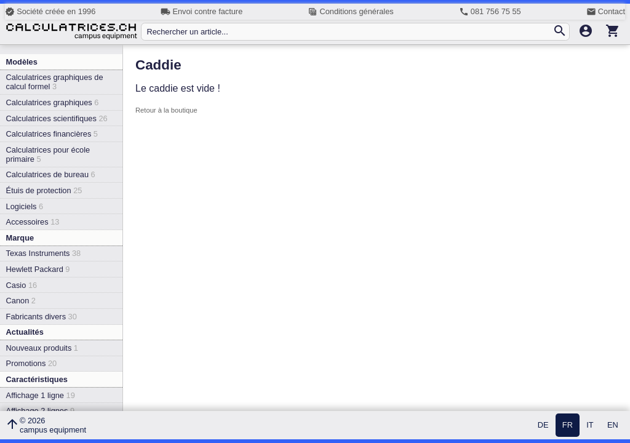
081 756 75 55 (490, 12)
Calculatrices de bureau (50, 174)
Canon (21, 300)
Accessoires (33, 221)
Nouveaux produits (42, 348)
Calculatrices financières (52, 133)
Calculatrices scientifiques (57, 118)
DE (543, 425)
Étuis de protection (44, 190)
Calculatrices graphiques (52, 102)
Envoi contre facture (201, 12)
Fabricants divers (41, 316)
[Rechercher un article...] (349, 31)
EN (612, 425)
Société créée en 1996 (50, 12)
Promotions (31, 363)
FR (567, 425)
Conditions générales (350, 12)
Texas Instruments (43, 253)
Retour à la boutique (166, 110)
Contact (605, 12)
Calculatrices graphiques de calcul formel (54, 82)
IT (589, 425)
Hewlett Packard (38, 269)
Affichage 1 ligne (40, 395)
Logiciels (24, 206)
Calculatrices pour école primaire (48, 154)
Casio (22, 285)
